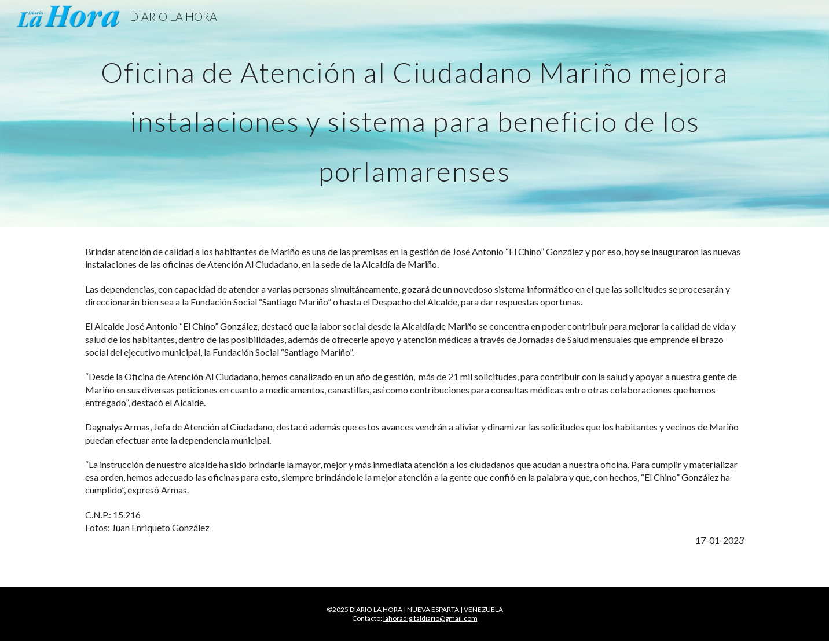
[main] (414, 113)
